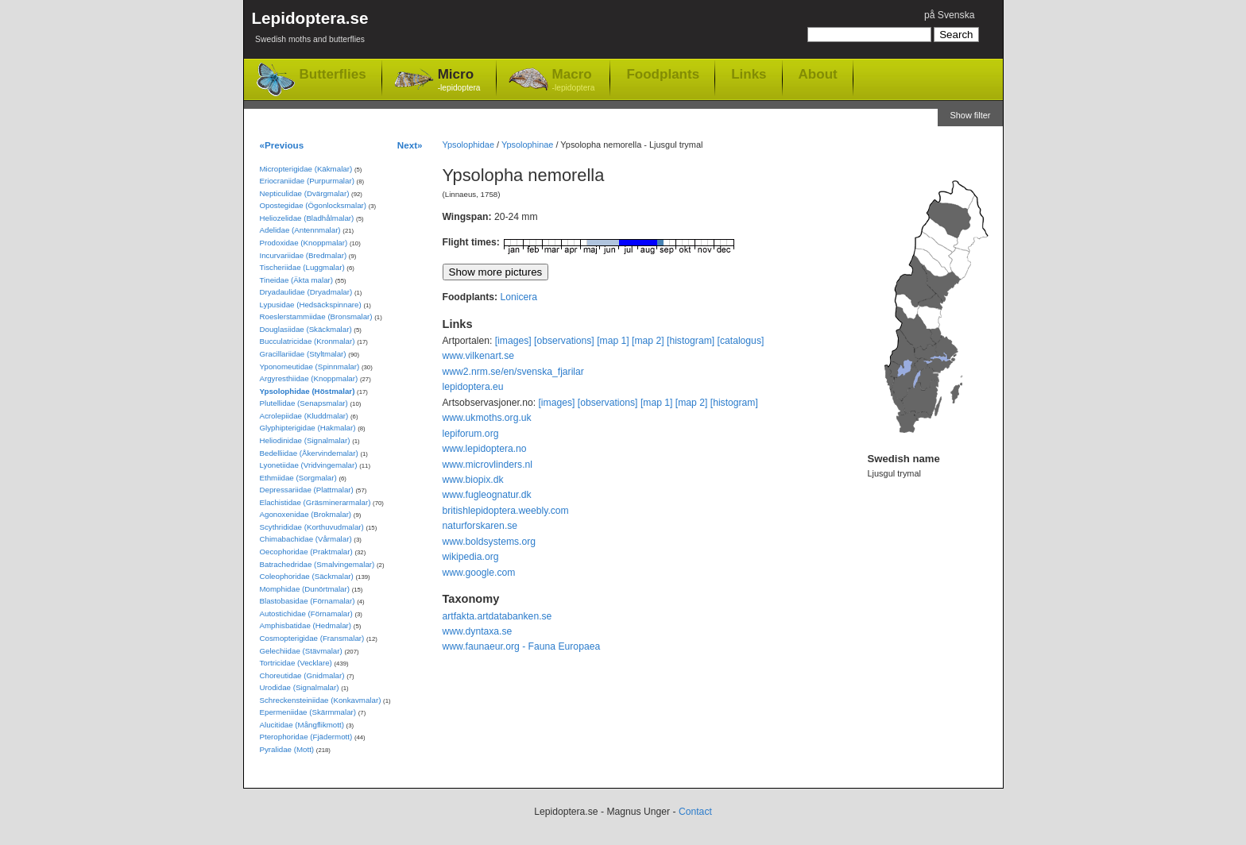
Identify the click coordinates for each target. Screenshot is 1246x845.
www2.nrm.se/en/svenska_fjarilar (513, 371)
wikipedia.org (471, 556)
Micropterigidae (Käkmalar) (306, 168)
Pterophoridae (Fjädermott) (306, 736)
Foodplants (662, 74)
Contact (695, 811)
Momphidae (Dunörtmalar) (305, 589)
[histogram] (690, 340)
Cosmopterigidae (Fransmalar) (312, 638)
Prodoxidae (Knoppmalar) (304, 242)
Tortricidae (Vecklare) (296, 662)
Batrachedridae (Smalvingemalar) (317, 564)
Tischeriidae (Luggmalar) (302, 267)
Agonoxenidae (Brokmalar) (306, 514)
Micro (459, 81)
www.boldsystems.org (489, 541)
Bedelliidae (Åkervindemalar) (309, 453)
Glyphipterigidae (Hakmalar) (308, 427)
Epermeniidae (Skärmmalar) (308, 712)
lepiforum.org (471, 433)
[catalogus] (741, 340)
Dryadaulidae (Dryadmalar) (306, 291)
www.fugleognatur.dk (487, 494)
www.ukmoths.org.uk (487, 417)
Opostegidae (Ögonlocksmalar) (313, 205)
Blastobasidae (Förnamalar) (307, 600)
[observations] (564, 340)
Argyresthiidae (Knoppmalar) (309, 378)
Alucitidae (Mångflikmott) (302, 724)
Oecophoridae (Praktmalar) (306, 551)
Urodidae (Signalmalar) (299, 687)
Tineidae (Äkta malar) (297, 280)
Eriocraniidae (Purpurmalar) (307, 180)
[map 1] (613, 340)
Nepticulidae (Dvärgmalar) (305, 193)
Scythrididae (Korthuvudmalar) (312, 527)
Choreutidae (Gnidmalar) (302, 675)
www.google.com (479, 572)
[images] (513, 340)
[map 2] (648, 340)
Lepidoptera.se (310, 30)
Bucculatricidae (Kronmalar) (307, 341)
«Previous (282, 145)
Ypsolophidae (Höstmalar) (307, 391)
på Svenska (949, 15)
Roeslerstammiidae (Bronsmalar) (316, 316)
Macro (573, 81)
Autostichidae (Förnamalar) (306, 613)
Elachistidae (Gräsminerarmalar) (315, 502)
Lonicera (518, 297)
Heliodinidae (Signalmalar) (305, 440)
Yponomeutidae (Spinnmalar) (310, 366)
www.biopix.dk (473, 479)
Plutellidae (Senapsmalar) (304, 403)
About (818, 74)
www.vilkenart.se (479, 355)
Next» (410, 145)
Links (748, 74)
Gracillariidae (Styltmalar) (303, 353)
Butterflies (333, 74)
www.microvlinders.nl (487, 464)
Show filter (970, 115)
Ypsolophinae (527, 144)
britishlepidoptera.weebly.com (506, 510)
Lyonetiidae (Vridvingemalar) (309, 465)
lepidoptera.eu (473, 386)
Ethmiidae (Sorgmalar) (298, 477)
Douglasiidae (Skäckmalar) (306, 329)
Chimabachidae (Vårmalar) (306, 538)
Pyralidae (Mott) (287, 749)
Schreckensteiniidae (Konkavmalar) (320, 700)
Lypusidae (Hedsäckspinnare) (311, 304)
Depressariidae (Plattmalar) (307, 489)
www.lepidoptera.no (485, 448)
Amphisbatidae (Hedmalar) (306, 625)
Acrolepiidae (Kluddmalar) (304, 415)
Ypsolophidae (468, 144)
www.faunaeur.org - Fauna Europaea (522, 646)
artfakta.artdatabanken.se (497, 616)
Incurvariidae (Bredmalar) (303, 255)
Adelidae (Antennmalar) (300, 230)
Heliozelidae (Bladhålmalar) (307, 218)
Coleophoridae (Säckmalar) (307, 576)
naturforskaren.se (480, 525)
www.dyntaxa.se (478, 631)
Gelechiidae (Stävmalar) (301, 650)
